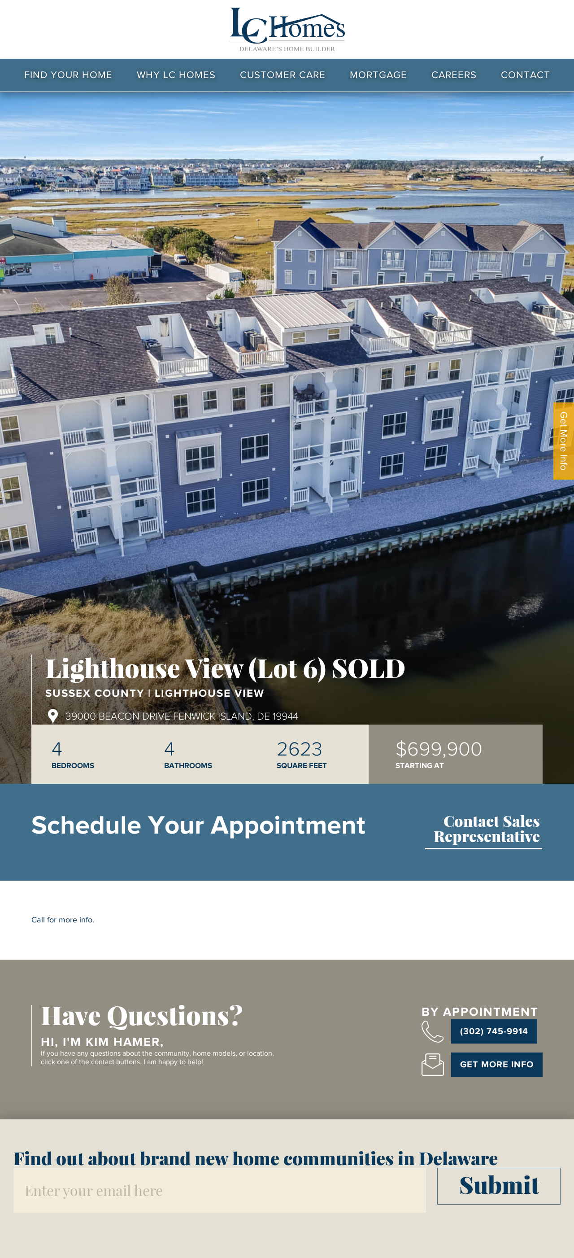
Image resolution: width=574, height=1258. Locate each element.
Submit (499, 1184)
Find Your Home (68, 75)
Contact (525, 75)
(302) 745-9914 (494, 1031)
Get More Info (564, 441)
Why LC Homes (176, 75)
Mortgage (378, 75)
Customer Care (283, 75)
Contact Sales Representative (487, 829)
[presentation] (81, 1232)
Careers (454, 75)
